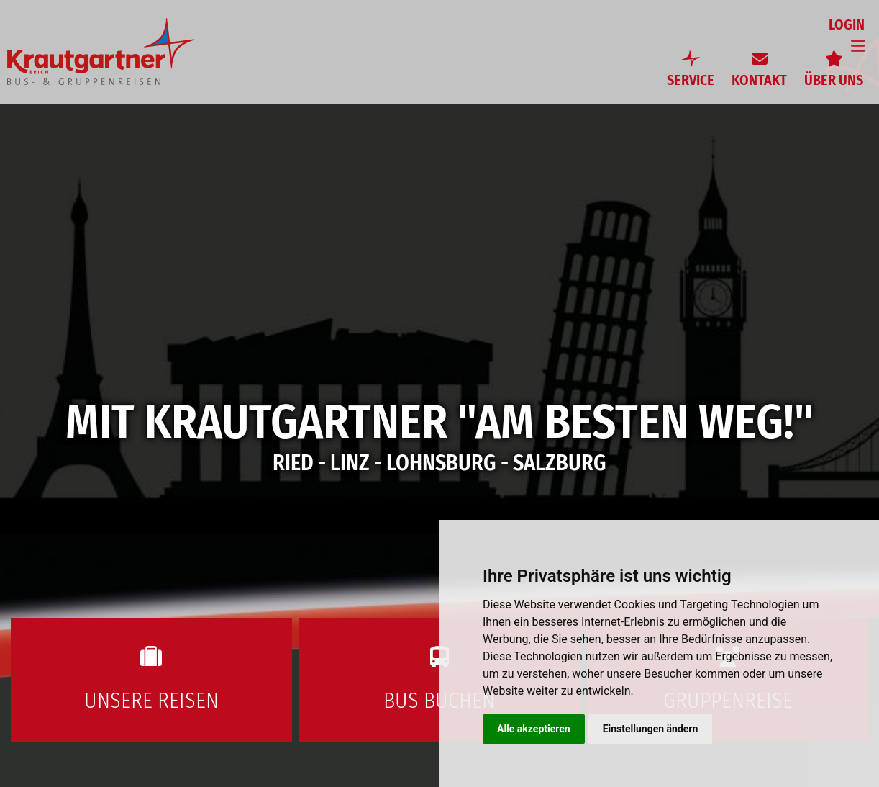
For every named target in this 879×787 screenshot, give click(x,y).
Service (690, 80)
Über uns (833, 80)
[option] (439, 393)
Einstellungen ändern (650, 728)
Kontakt (759, 80)
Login (847, 24)
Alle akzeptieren (533, 728)
